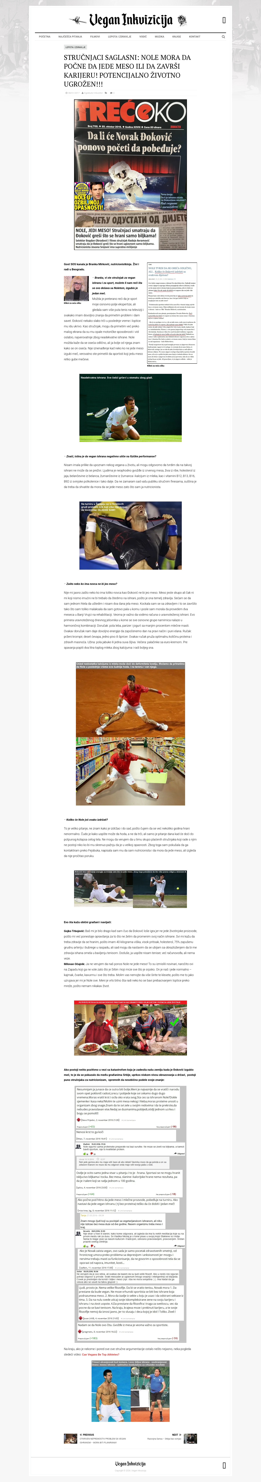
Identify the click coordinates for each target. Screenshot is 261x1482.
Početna (44, 36)
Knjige (176, 36)
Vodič (143, 36)
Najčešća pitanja (70, 36)
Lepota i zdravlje (119, 36)
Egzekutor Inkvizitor (93, 93)
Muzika (159, 36)
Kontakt (194, 36)
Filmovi (95, 36)
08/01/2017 (74, 93)
